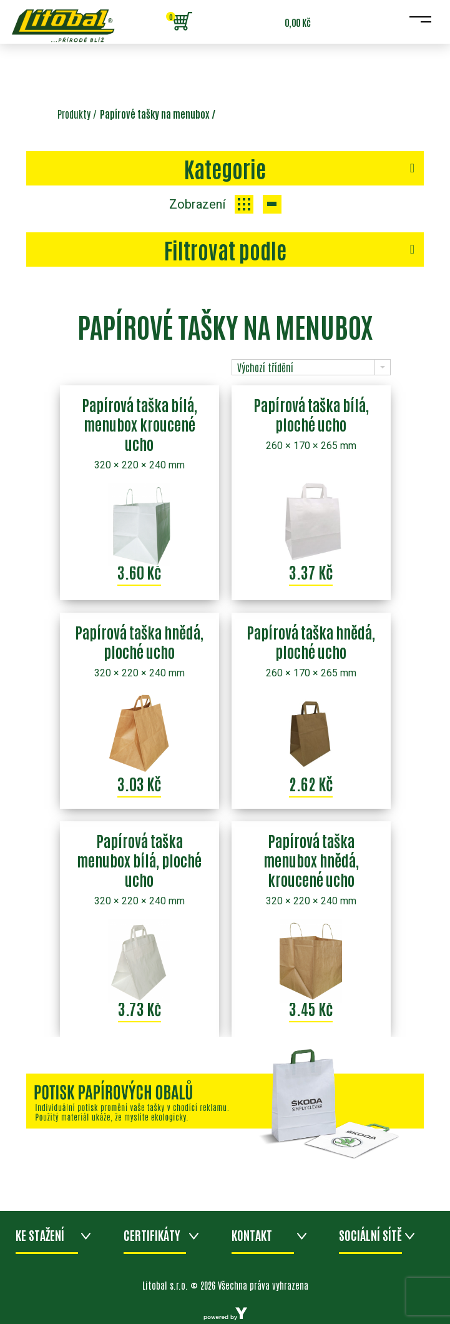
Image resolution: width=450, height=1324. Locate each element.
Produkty (73, 113)
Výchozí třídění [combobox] (265, 367)
